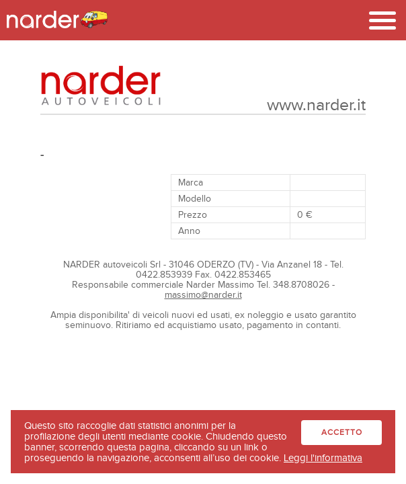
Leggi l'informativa (323, 457)
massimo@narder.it (203, 295)
